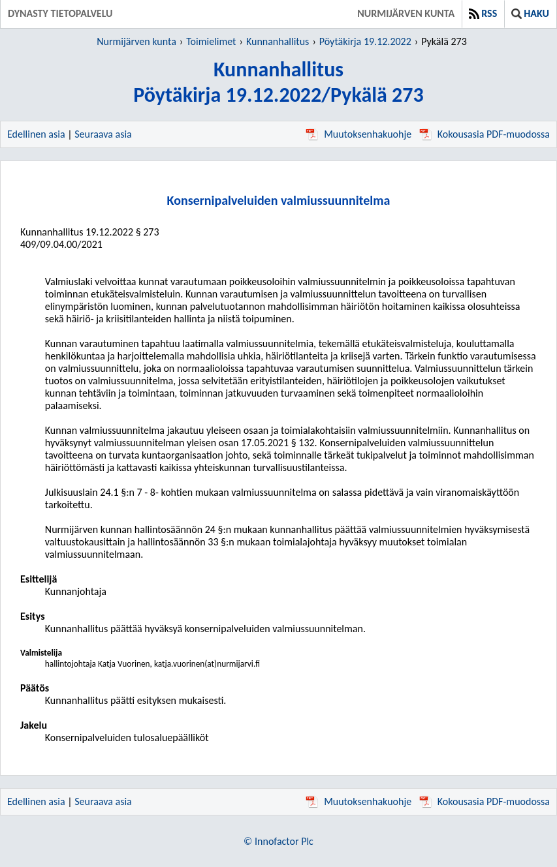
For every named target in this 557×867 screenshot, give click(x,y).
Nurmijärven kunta (405, 13)
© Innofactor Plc (278, 841)
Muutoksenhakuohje (358, 134)
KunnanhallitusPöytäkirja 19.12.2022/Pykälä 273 (278, 82)
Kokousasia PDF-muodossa (484, 134)
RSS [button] (483, 13)
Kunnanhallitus (277, 41)
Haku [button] (530, 13)
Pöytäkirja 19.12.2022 (365, 41)
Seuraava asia (103, 134)
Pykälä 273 (444, 41)
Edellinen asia (36, 134)
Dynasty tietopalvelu (60, 13)
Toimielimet (211, 41)
